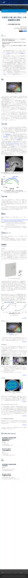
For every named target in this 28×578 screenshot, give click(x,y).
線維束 (22, 53)
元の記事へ (24, 318)
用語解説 (19, 139)
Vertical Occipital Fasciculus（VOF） (14, 143)
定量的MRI (5, 136)
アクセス (26, 566)
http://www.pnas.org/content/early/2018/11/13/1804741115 (14, 219)
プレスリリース (5, 10)
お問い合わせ (21, 566)
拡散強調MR (10, 333)
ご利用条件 (2, 566)
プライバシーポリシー (9, 566)
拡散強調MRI (7, 134)
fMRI (12, 146)
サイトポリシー (15, 566)
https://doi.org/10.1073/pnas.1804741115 (13, 221)
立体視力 (9, 53)
